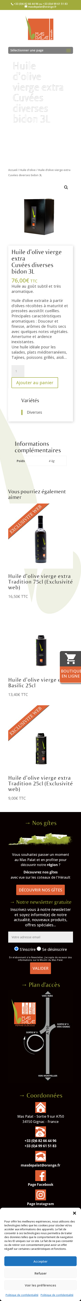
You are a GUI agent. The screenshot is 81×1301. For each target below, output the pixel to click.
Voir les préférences (40, 1285)
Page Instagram (40, 1203)
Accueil (12, 170)
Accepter (40, 1261)
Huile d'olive (28, 170)
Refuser (41, 1273)
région (52, 864)
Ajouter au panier (34, 383)
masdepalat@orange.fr (40, 1165)
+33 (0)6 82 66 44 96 (40, 1140)
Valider (40, 968)
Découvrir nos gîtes (40, 889)
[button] (74, 1213)
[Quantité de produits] (17, 371)
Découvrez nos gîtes (41, 872)
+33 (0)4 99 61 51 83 (40, 1146)
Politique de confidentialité (22, 1295)
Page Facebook (40, 1184)
